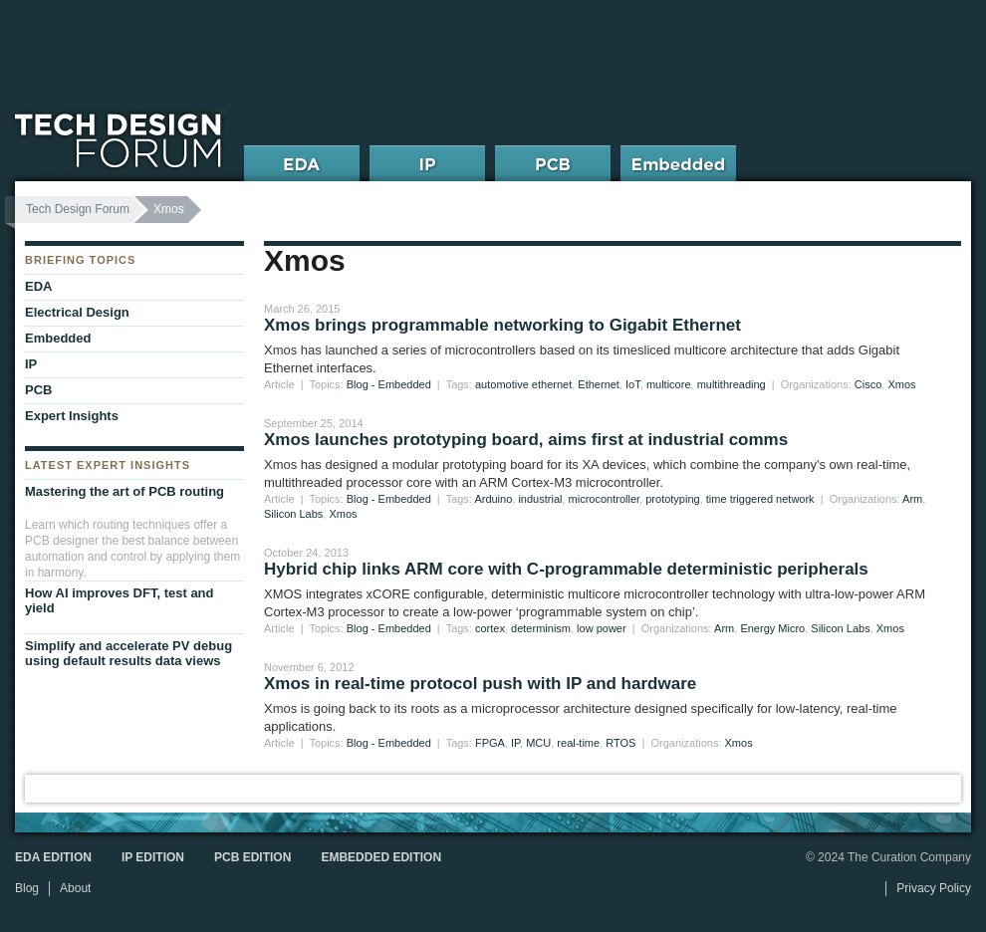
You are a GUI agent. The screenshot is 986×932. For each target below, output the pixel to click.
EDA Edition (53, 857)
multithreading (731, 384)
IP (515, 743)
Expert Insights (72, 415)
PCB (38, 389)
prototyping (672, 499)
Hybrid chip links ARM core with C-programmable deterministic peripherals (566, 569)
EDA (38, 286)
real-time (578, 743)
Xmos (901, 384)
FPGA (490, 743)
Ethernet (598, 384)
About (75, 888)
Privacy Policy (933, 888)
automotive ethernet (523, 384)
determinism (541, 628)
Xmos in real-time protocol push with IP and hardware (480, 683)
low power (601, 628)
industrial (540, 499)
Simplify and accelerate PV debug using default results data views (128, 653)
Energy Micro (772, 628)
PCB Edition (252, 857)
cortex (490, 628)
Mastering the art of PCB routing (124, 491)
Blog (27, 888)
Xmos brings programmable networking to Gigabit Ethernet (502, 325)
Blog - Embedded (389, 384)
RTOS (620, 743)
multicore (668, 384)
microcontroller (604, 499)
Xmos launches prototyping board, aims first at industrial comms (526, 439)
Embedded (58, 338)
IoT (632, 384)
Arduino (493, 499)
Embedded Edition (381, 857)
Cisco (868, 384)
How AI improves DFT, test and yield (119, 600)
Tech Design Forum (77, 209)
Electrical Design (77, 312)
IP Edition (153, 857)
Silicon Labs (293, 514)
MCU (538, 743)
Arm (912, 499)
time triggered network (760, 499)
